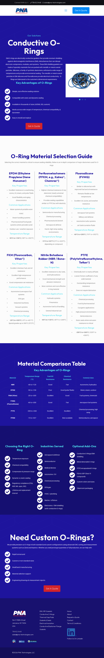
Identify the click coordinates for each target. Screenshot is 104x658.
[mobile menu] (66, 10)
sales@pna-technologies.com (23, 635)
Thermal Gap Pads (47, 617)
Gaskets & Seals (45, 620)
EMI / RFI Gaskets (46, 611)
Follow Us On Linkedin (75, 639)
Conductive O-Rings (47, 614)
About (69, 614)
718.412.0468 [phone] (36, 3)
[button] (79, 99)
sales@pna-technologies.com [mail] (54, 3)
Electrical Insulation (47, 623)
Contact (70, 620)
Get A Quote (81, 10)
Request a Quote (73, 617)
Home (69, 611)
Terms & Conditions (74, 623)
